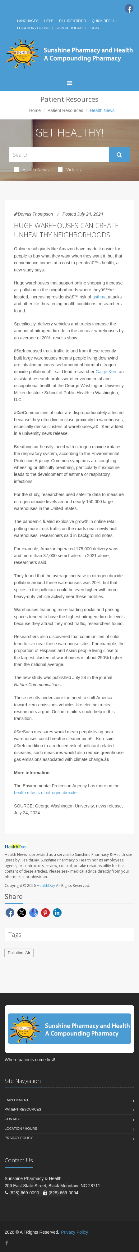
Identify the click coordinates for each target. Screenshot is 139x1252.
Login (94, 28)
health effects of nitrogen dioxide (45, 792)
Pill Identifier (72, 21)
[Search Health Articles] (59, 154)
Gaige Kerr (106, 371)
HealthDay (46, 885)
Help (48, 21)
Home (35, 110)
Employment (17, 1100)
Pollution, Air (19, 952)
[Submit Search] (119, 154)
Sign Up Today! (69, 28)
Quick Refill (103, 21)
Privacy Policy (19, 1138)
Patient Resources (65, 110)
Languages (27, 21)
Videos (69, 169)
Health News (31, 169)
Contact (13, 1119)
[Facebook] (129, 8)
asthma (99, 296)
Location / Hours (33, 28)
